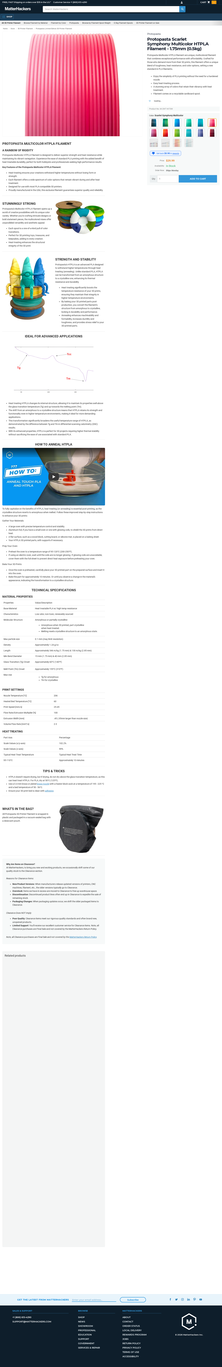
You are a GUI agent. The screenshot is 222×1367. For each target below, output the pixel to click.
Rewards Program (134, 1334)
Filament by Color (58, 23)
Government (86, 1343)
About (126, 1317)
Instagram (182, 1299)
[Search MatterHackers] (182, 9)
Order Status (131, 1326)
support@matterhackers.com (31, 1321)
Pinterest (194, 1299)
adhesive (49, 791)
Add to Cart (198, 178)
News (81, 1321)
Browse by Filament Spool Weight (96, 23)
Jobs (125, 1339)
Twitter (176, 1299)
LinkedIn (188, 1299)
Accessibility (130, 1356)
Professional (87, 1330)
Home (5, 29)
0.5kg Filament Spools (123, 23)
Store (13, 29)
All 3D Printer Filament (11, 23)
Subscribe (133, 1299)
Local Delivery (132, 1330)
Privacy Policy (131, 1347)
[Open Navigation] (7, 16)
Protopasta (74, 23)
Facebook (170, 1299)
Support (83, 1339)
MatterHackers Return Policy (83, 937)
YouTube (200, 1299)
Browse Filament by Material (36, 23)
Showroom (85, 1326)
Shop (81, 1317)
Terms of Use (130, 1352)
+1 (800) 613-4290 (78, 2)
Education (85, 1334)
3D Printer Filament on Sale (147, 23)
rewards (175, 153)
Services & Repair (89, 1347)
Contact (127, 1321)
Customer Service (61, 2)
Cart (208, 2)
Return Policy (131, 1343)
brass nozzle (43, 784)
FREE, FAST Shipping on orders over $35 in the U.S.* (26, 2)
